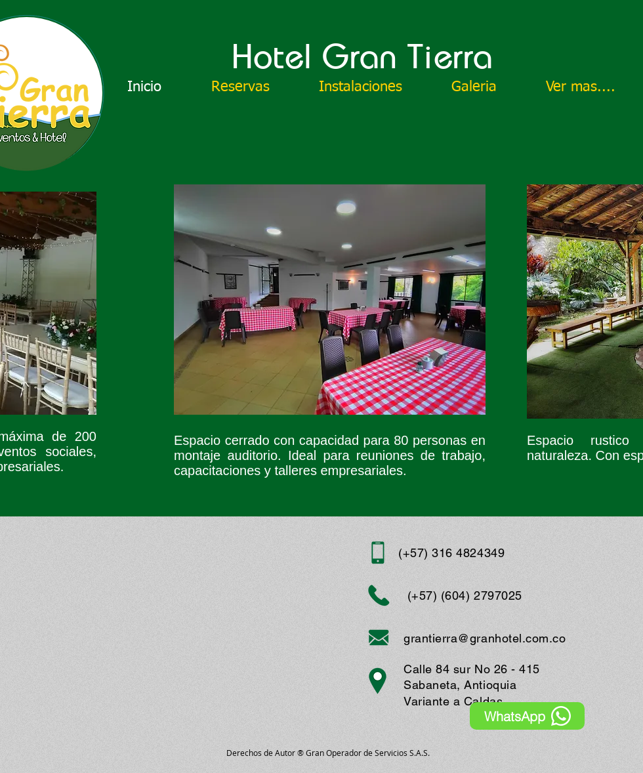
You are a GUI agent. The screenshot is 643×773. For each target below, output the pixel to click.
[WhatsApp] (527, 716)
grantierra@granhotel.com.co (485, 638)
